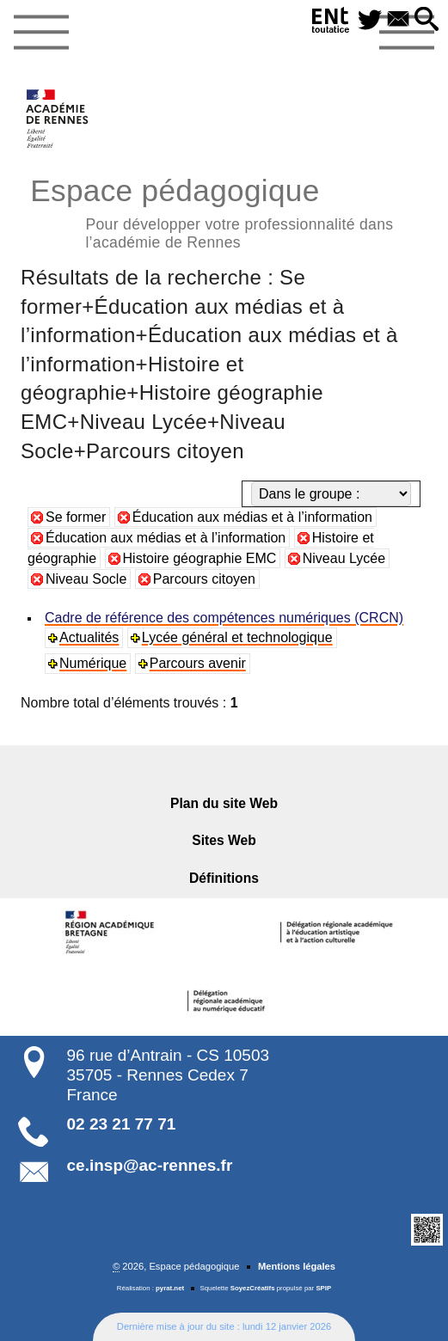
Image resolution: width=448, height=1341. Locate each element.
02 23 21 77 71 (121, 1124)
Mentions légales (296, 1266)
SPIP (323, 1288)
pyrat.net (170, 1288)
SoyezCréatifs (252, 1288)
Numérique (92, 663)
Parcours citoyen (204, 579)
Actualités (89, 637)
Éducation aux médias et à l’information (252, 517)
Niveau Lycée (344, 558)
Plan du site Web (224, 803)
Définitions (224, 878)
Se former (76, 517)
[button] (427, 20)
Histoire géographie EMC (200, 558)
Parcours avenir (198, 663)
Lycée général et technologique (237, 637)
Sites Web (224, 840)
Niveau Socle (86, 579)
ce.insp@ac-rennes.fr (150, 1165)
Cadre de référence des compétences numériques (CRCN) (224, 617)
